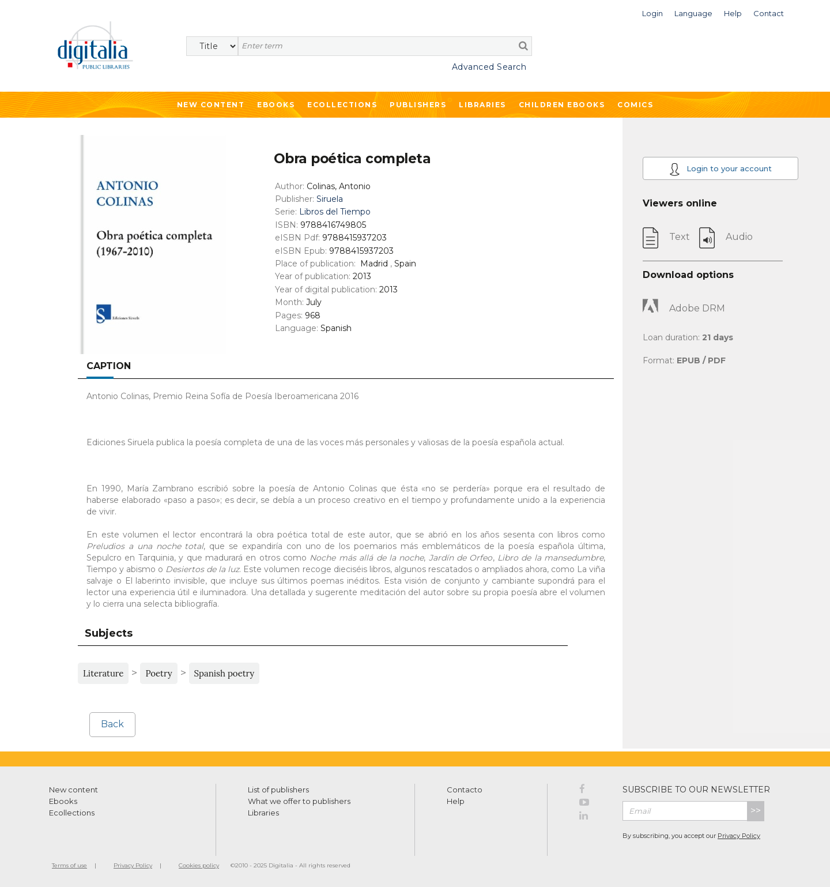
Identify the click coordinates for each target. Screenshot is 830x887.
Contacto (464, 789)
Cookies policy (199, 865)
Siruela (329, 199)
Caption (108, 365)
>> (755, 810)
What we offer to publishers (299, 801)
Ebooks (276, 104)
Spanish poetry (224, 673)
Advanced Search (489, 67)
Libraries (482, 104)
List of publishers (278, 789)
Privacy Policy (739, 836)
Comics (635, 104)
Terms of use (69, 865)
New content (73, 789)
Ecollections (342, 104)
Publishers (418, 104)
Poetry (158, 673)
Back (112, 724)
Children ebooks (562, 104)
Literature (103, 673)
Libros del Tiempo (335, 211)
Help (456, 801)
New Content (211, 104)
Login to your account (720, 169)
